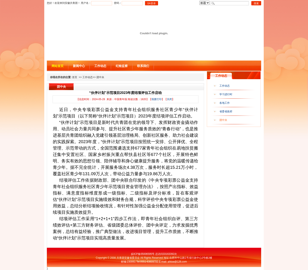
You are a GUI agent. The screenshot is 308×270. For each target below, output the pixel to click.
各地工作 (224, 102)
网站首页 (58, 66)
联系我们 (143, 66)
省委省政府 (225, 111)
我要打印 (156, 99)
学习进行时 (225, 94)
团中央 (223, 120)
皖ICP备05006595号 (142, 253)
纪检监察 (122, 66)
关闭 (169, 99)
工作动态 (100, 66)
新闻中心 (79, 66)
